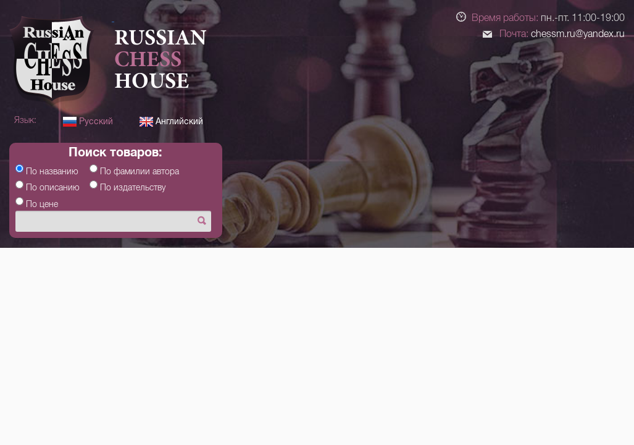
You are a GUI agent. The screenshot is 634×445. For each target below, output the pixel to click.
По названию (52, 171)
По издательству (132, 187)
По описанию (53, 187)
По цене (42, 204)
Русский (88, 121)
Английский (171, 121)
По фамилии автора (139, 171)
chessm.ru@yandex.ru (578, 33)
